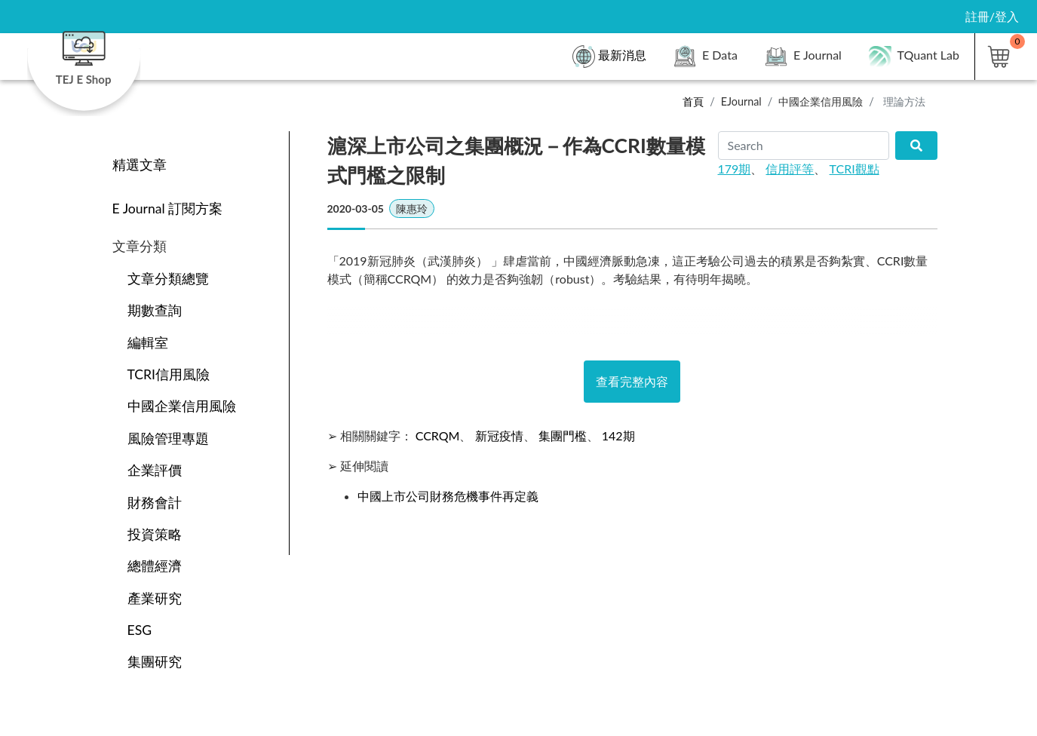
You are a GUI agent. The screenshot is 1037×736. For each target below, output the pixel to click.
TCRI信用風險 (168, 374)
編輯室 (147, 343)
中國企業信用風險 (820, 101)
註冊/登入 (992, 16)
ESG (139, 630)
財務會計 (154, 503)
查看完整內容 (632, 381)
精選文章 (139, 165)
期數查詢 (154, 310)
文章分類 (139, 246)
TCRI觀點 (854, 168)
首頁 (693, 101)
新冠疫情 (499, 435)
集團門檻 (562, 435)
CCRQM (438, 435)
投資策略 (154, 534)
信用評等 (789, 168)
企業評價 (154, 470)
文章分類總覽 (168, 279)
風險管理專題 (168, 438)
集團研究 (154, 662)
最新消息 (609, 56)
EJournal (741, 101)
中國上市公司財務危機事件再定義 (447, 496)
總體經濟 (154, 566)
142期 (618, 435)
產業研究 (154, 598)
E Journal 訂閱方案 (167, 208)
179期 (734, 168)
